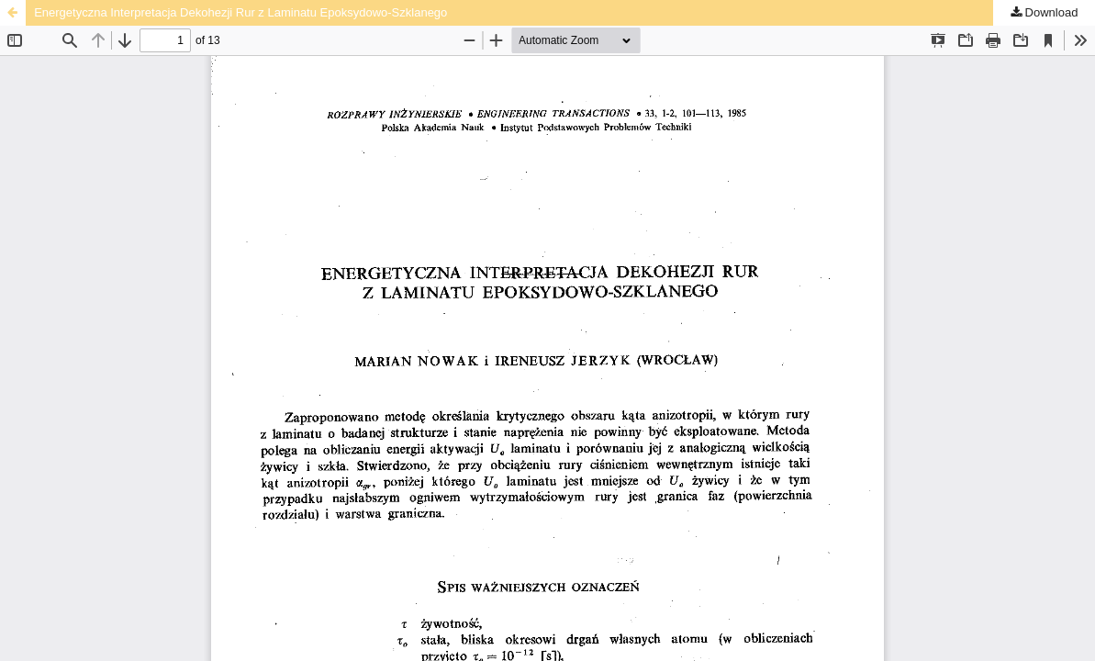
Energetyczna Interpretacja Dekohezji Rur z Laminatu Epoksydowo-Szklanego (240, 12)
